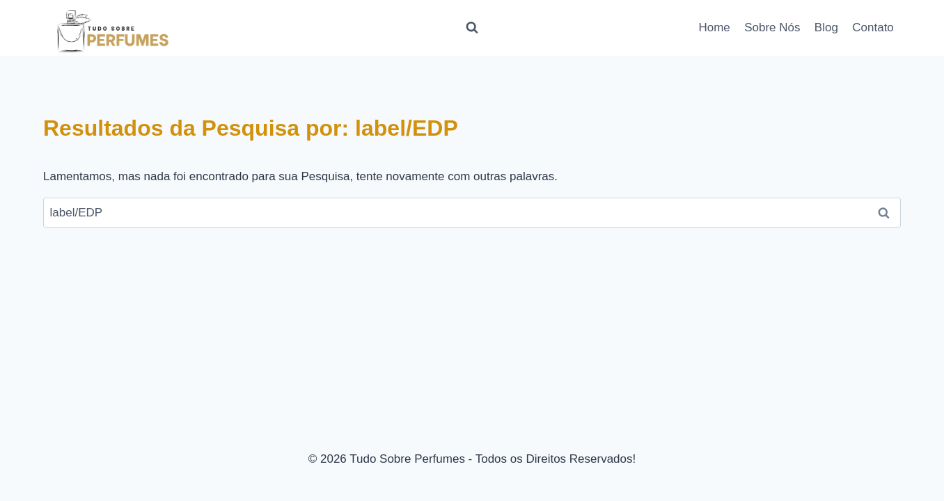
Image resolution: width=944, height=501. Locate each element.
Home (714, 27)
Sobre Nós (772, 27)
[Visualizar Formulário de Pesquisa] (472, 27)
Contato (873, 27)
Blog (826, 27)
